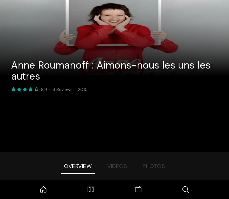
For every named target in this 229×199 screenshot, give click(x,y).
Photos (154, 166)
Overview (78, 166)
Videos (117, 166)
